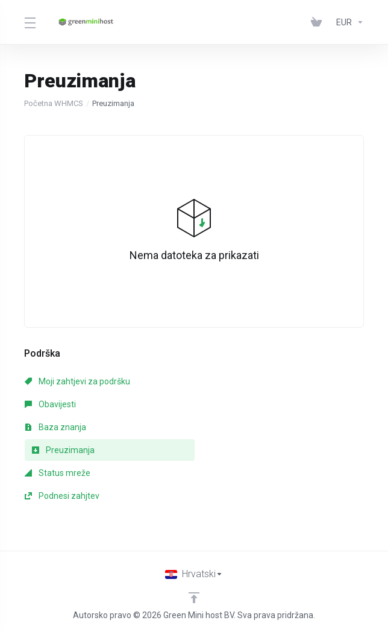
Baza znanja (55, 427)
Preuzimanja (63, 450)
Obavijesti (50, 404)
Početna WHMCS (53, 103)
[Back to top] (194, 597)
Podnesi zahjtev (62, 496)
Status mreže (57, 473)
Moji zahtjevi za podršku (77, 381)
